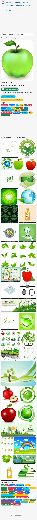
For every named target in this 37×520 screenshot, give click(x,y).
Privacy (20, 511)
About (25, 511)
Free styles (18, 8)
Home (3, 38)
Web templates (20, 5)
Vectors (8, 38)
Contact (30, 511)
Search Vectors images (8, 34)
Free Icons (28, 5)
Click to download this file (10, 89)
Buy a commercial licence (8, 96)
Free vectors (9, 2)
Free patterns (26, 8)
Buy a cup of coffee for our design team (12, 100)
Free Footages (10, 5)
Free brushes (9, 8)
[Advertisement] (18, 22)
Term (16, 511)
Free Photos (18, 2)
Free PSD (8, 11)
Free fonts (26, 2)
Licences (11, 511)
